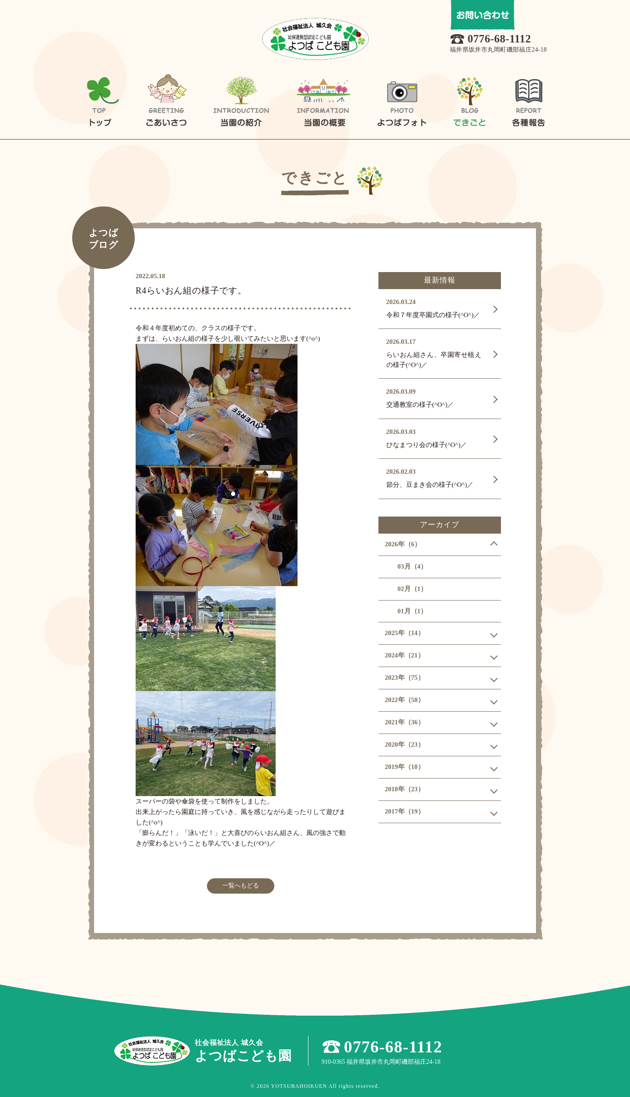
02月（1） (412, 588)
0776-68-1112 (499, 39)
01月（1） (412, 611)
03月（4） (412, 566)
